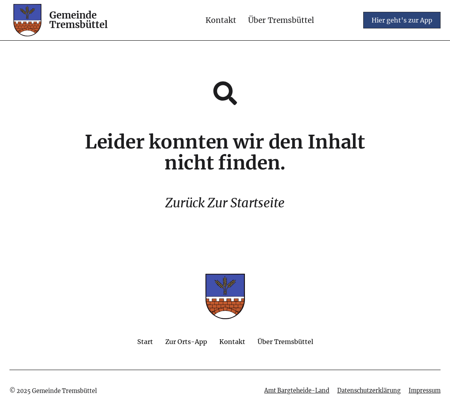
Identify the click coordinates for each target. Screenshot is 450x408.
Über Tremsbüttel (281, 20)
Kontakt (220, 20)
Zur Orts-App (186, 342)
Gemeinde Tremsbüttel (78, 20)
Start (145, 342)
